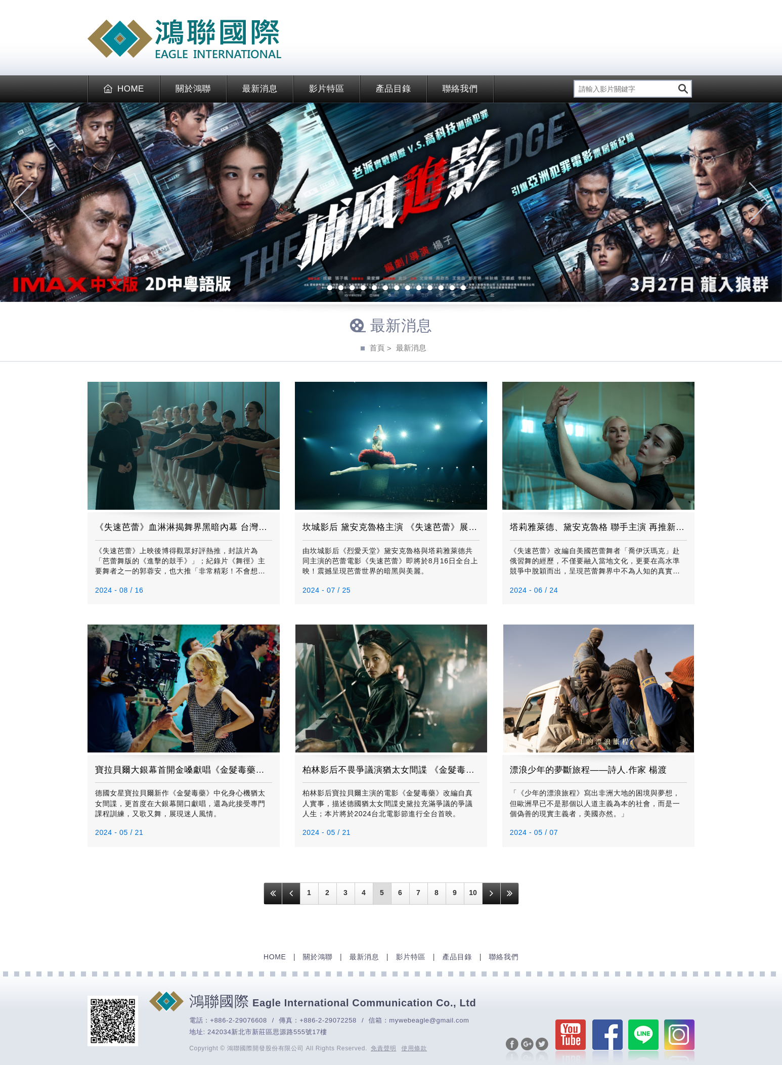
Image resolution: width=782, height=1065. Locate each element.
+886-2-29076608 (238, 1020)
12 (441, 288)
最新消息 (260, 89)
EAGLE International (184, 39)
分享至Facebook (512, 1050)
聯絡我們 (460, 89)
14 (463, 288)
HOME (124, 89)
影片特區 (326, 89)
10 (419, 288)
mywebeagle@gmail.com (429, 1020)
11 (430, 288)
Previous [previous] (23, 202)
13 (452, 288)
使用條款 (414, 1048)
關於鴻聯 (193, 89)
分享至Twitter (542, 1050)
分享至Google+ (527, 1050)
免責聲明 (384, 1048)
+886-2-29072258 (328, 1020)
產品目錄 (393, 89)
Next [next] (759, 202)
